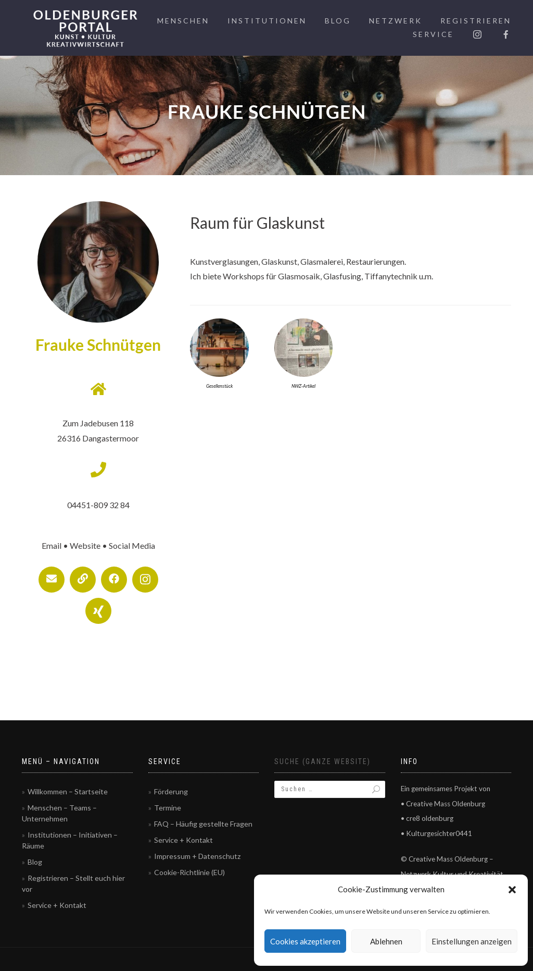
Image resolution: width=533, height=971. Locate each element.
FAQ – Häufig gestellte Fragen (203, 823)
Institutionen (267, 20)
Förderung (171, 791)
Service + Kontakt (57, 905)
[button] (512, 889)
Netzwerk (395, 20)
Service (433, 34)
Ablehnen (386, 941)
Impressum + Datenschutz (197, 856)
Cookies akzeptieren (305, 941)
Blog (338, 20)
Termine (167, 807)
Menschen (183, 20)
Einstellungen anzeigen (472, 941)
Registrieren (475, 20)
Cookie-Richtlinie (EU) (189, 872)
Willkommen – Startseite (68, 791)
